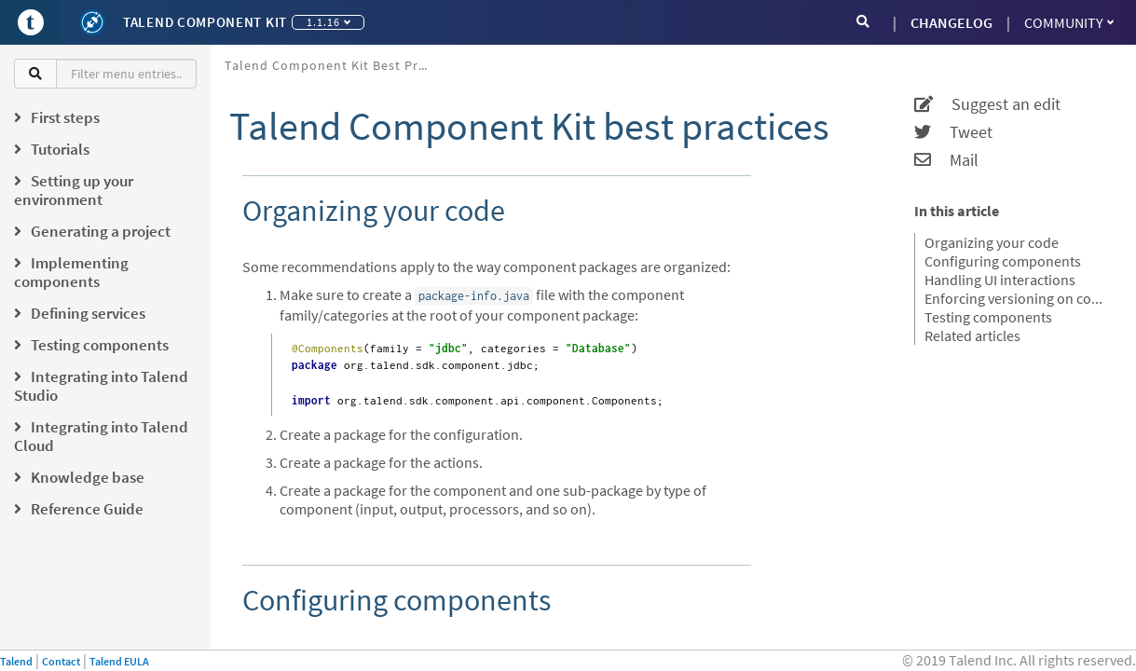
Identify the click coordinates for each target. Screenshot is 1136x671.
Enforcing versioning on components (1018, 298)
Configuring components (1002, 261)
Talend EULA (119, 661)
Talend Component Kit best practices (334, 65)
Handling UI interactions (999, 279)
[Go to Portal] (31, 22)
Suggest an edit (987, 104)
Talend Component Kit (205, 22)
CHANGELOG (951, 22)
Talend (16, 661)
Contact (61, 661)
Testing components (988, 317)
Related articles (972, 335)
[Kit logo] (92, 22)
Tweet (953, 132)
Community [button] (1069, 22)
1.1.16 (328, 22)
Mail (946, 160)
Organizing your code (991, 242)
